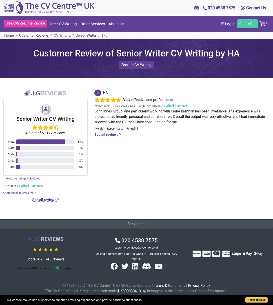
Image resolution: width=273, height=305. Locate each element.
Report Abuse (115, 128)
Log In (227, 24)
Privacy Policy (199, 285)
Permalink (133, 128)
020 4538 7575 (136, 240)
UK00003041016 (131, 291)
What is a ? (23, 185)
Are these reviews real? (19, 193)
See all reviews (45, 200)
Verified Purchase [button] (175, 105)
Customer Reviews (34, 35)
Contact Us (253, 8)
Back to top (136, 224)
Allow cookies (257, 299)
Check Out (247, 24)
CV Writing (62, 35)
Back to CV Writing (136, 65)
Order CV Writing (63, 24)
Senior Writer (86, 35)
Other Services (92, 24)
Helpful (99, 128)
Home (9, 35)
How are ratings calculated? (22, 178)
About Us (116, 24)
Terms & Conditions (169, 285)
